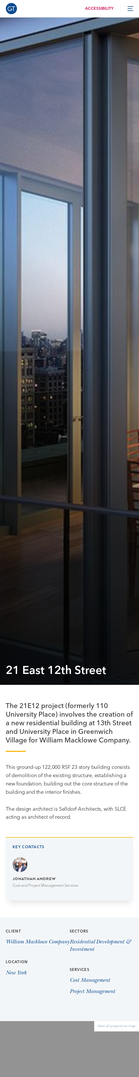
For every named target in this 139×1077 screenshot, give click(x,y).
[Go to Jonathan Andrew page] (69, 873)
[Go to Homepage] (11, 8)
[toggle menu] (130, 8)
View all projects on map (117, 1026)
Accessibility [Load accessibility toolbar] (99, 9)
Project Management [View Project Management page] (92, 992)
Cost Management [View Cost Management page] (90, 981)
